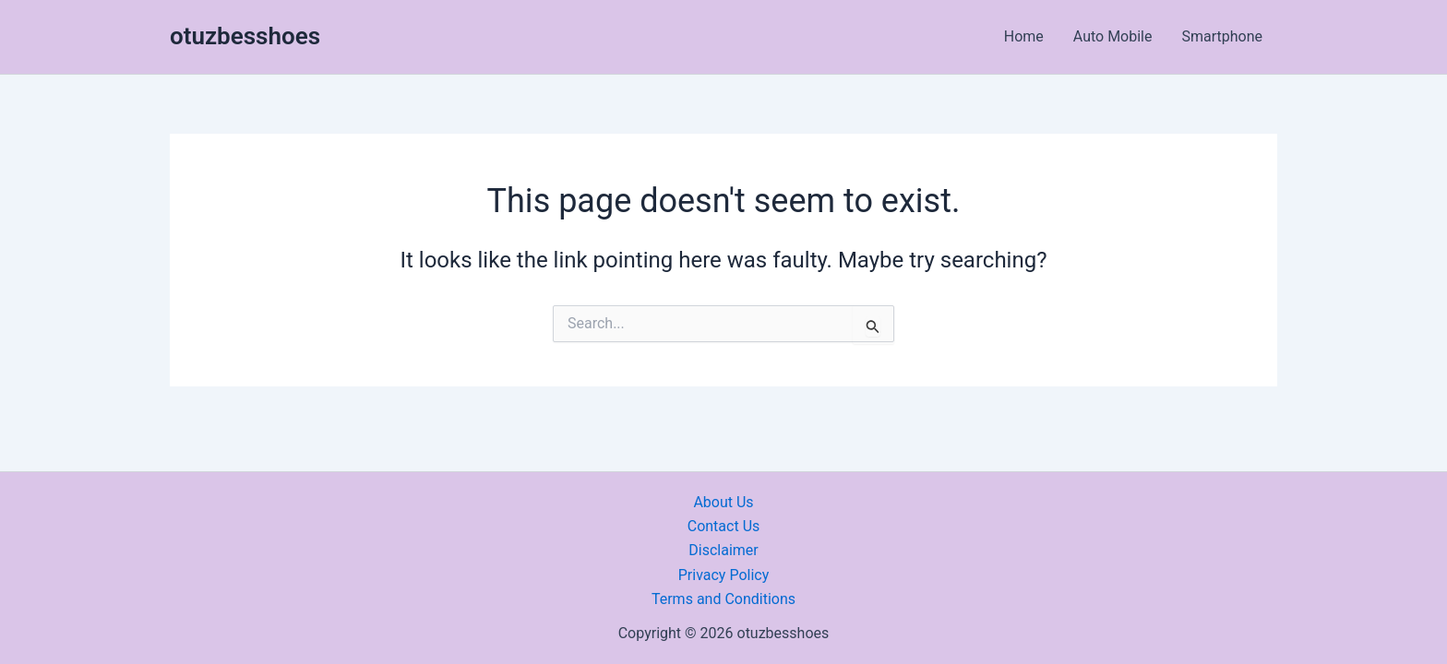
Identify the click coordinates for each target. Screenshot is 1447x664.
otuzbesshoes (245, 36)
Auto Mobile (1113, 36)
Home (1024, 36)
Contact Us (724, 526)
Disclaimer (723, 550)
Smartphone (1221, 36)
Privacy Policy (724, 575)
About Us (723, 502)
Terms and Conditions (723, 599)
